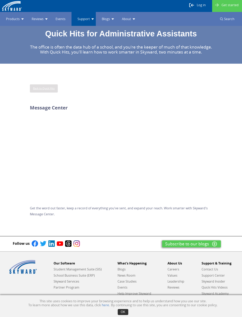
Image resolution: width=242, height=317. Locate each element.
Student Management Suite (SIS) (78, 269)
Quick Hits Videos (215, 287)
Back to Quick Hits (44, 88)
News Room (126, 275)
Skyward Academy (215, 293)
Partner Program (66, 287)
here (105, 305)
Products (15, 19)
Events (61, 19)
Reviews (40, 19)
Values (172, 275)
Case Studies (127, 281)
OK (123, 312)
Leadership (176, 281)
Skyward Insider (213, 281)
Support (85, 19)
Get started (227, 5)
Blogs (108, 19)
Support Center (213, 275)
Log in (197, 5)
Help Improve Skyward (134, 293)
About (128, 19)
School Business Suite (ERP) (74, 275)
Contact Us (210, 269)
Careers (173, 269)
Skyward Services (66, 281)
